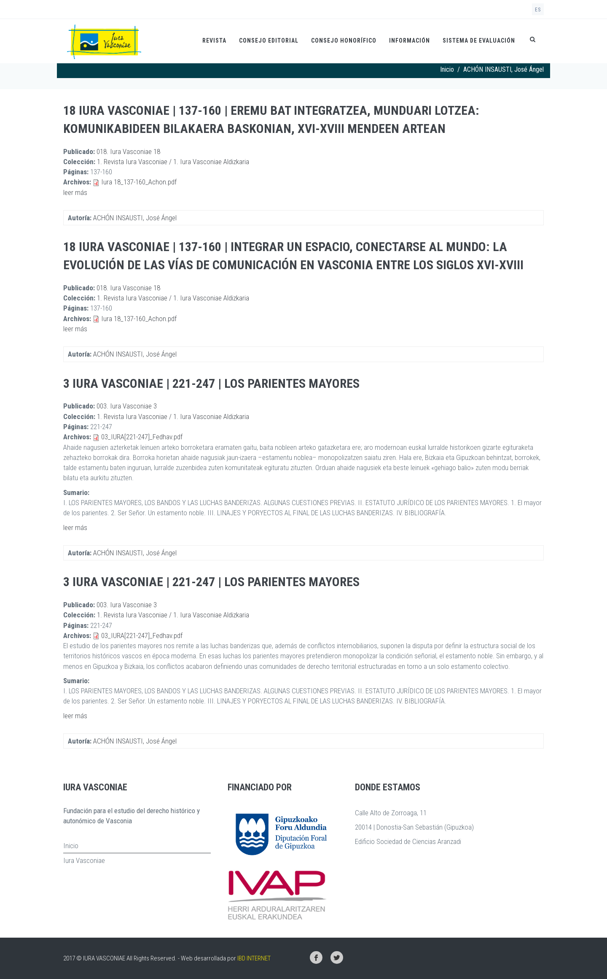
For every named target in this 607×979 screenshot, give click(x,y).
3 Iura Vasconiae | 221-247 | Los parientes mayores (211, 383)
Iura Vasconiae (84, 860)
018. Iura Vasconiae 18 (128, 151)
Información (409, 40)
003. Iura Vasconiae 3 (127, 406)
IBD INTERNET (254, 958)
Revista (214, 40)
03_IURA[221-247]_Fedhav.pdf (142, 437)
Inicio (447, 69)
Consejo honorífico (343, 40)
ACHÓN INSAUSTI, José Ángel (135, 218)
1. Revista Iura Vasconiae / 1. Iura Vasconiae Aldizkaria (173, 161)
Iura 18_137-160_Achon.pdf (139, 182)
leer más (75, 192)
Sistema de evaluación (479, 40)
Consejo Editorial (268, 40)
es (538, 10)
